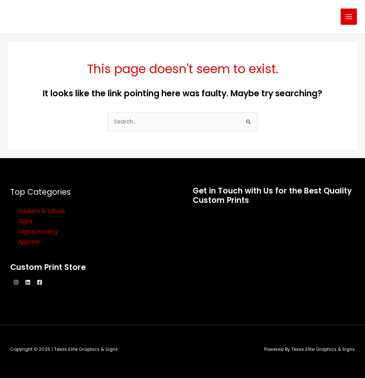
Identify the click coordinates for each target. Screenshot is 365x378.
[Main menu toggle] (349, 17)
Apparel (29, 242)
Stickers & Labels (41, 211)
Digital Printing (38, 232)
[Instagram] (16, 282)
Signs (25, 221)
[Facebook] (40, 282)
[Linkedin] (28, 282)
